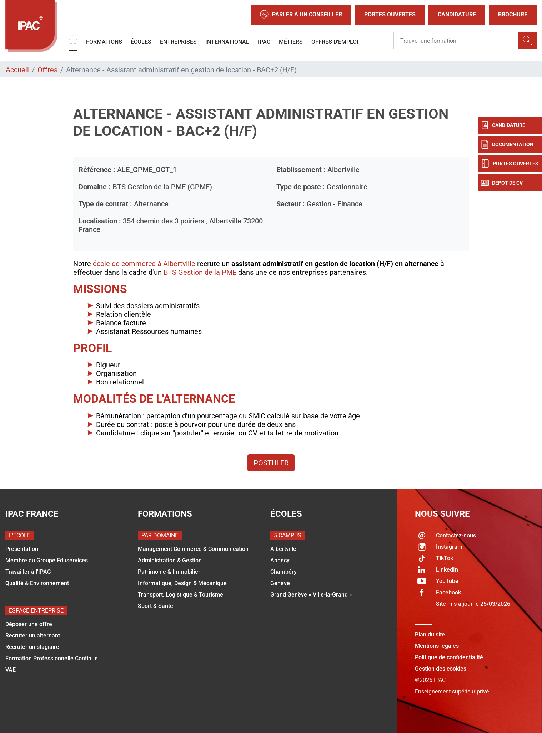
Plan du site (430, 634)
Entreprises (178, 41)
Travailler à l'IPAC (28, 571)
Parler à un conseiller (301, 15)
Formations (104, 41)
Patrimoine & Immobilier (169, 571)
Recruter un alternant (32, 635)
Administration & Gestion (170, 560)
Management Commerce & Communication (193, 549)
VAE (10, 669)
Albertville (283, 549)
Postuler (271, 463)
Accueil (17, 70)
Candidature (457, 14)
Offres (47, 70)
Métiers (291, 41)
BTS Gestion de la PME (200, 272)
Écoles (141, 41)
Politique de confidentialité (449, 657)
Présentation (21, 549)
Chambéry (283, 571)
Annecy (280, 560)
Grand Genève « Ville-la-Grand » (311, 594)
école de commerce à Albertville (144, 263)
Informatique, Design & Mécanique (182, 583)
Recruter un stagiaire (32, 647)
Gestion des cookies (440, 668)
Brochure (512, 14)
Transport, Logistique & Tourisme (180, 594)
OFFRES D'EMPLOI (334, 41)
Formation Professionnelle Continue (51, 658)
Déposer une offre (28, 624)
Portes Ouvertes (390, 14)
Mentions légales (437, 645)
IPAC (264, 41)
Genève (280, 583)
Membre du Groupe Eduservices (46, 560)
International (227, 41)
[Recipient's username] (455, 40)
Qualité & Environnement (37, 583)
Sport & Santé (155, 606)
